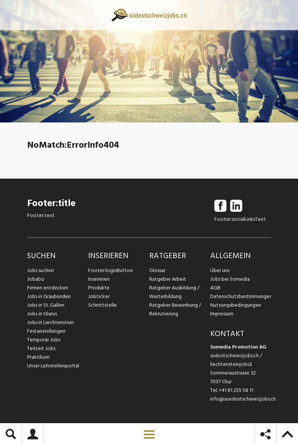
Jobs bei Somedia (230, 279)
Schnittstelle (102, 305)
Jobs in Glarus (42, 313)
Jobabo (35, 279)
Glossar (157, 270)
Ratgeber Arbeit (167, 279)
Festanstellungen (46, 331)
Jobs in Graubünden (49, 296)
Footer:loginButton (110, 270)
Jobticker (99, 296)
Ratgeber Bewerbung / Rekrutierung (175, 309)
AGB (215, 287)
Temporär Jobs (43, 339)
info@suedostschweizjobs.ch (243, 399)
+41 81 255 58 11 (236, 390)
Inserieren (99, 279)
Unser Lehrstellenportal (53, 365)
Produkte (99, 287)
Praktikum (38, 357)
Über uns (219, 270)
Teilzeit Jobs (41, 348)
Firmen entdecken (47, 287)
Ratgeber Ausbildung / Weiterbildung (174, 292)
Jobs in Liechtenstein (50, 322)
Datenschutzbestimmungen (240, 296)
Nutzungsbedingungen (235, 305)
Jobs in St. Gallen (45, 305)
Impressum (222, 313)
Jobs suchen (40, 270)
